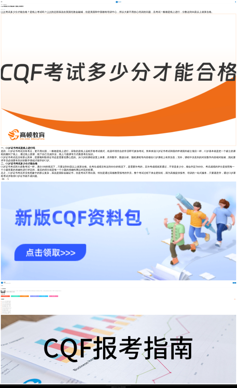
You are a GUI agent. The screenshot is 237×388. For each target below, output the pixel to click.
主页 (1, 4)
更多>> (235, 299)
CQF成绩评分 (5, 4)
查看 (234, 282)
